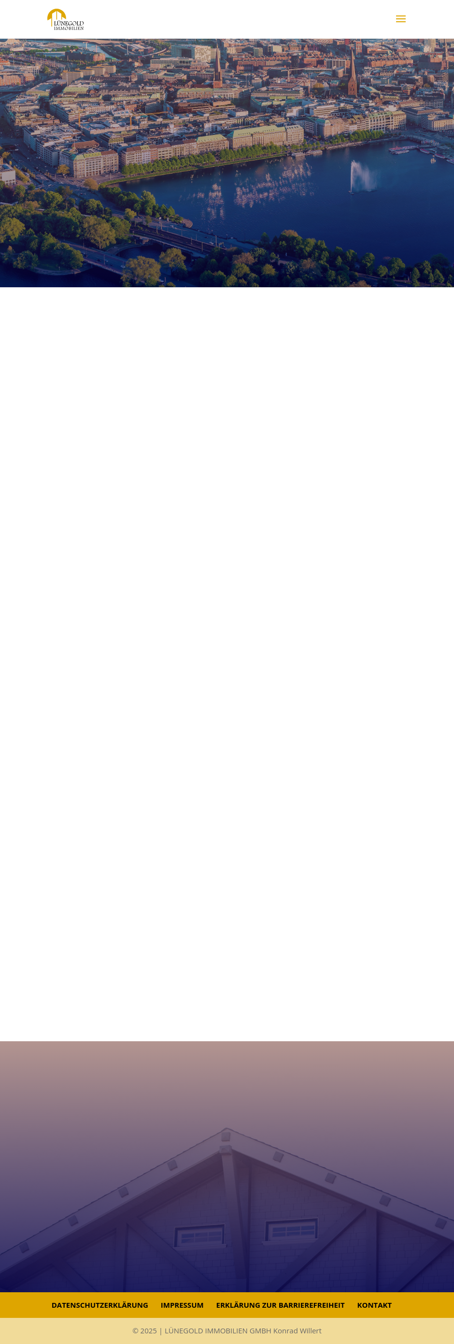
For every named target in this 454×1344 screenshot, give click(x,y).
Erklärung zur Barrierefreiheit (280, 1305)
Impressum (182, 1305)
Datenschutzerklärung (100, 1305)
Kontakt (374, 1305)
